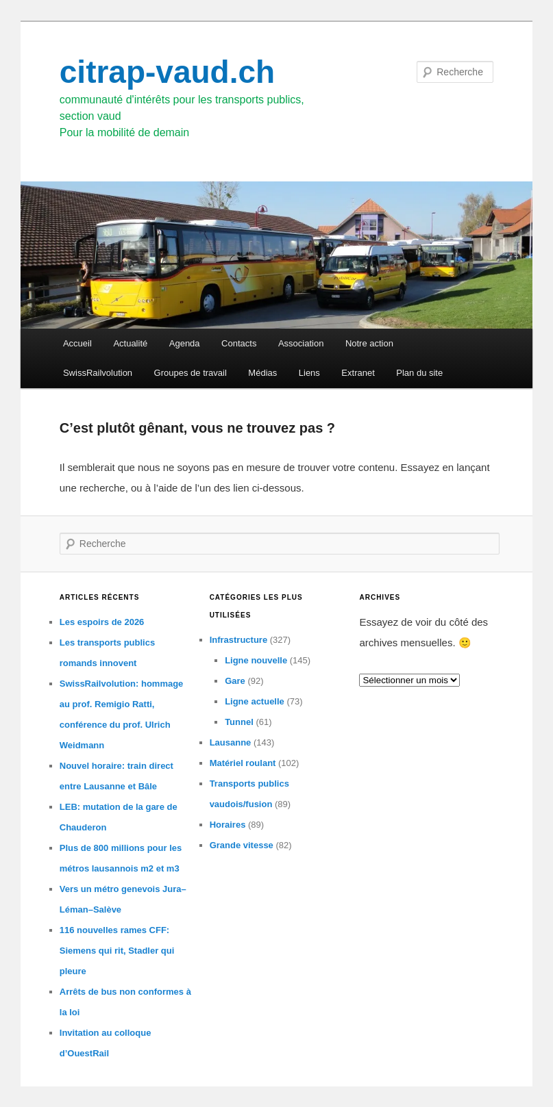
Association (300, 343)
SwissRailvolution (97, 373)
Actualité (130, 343)
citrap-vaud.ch (167, 72)
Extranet (357, 373)
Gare (235, 681)
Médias (262, 373)
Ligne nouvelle (256, 660)
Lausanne (230, 742)
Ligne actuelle (254, 701)
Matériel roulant (243, 763)
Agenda (184, 343)
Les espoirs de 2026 (102, 622)
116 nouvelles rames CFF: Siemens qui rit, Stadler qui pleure (117, 950)
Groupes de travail (190, 373)
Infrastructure (239, 640)
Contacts (238, 343)
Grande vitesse (241, 845)
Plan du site (419, 373)
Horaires (228, 824)
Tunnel (239, 722)
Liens (309, 373)
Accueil (77, 343)
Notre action (369, 343)
